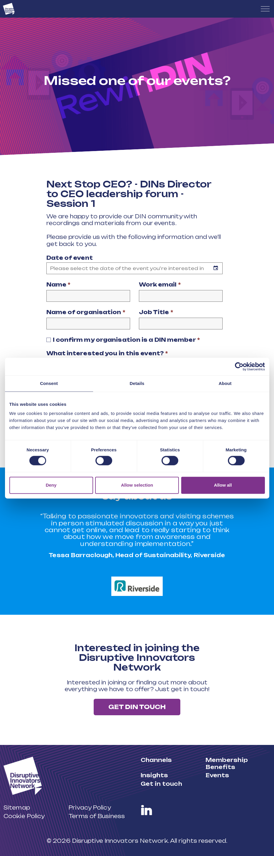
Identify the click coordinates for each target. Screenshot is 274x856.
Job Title (156, 312)
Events (217, 775)
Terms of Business (96, 816)
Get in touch (161, 783)
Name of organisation (85, 312)
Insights (154, 775)
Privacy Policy (89, 807)
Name (58, 284)
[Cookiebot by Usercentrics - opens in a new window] (239, 366)
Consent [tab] (49, 383)
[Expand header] (265, 9)
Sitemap (17, 807)
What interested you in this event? (107, 353)
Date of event (69, 257)
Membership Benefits (227, 763)
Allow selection (137, 485)
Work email (160, 284)
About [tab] (225, 383)
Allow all (223, 485)
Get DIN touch (137, 707)
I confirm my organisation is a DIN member (126, 339)
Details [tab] (137, 383)
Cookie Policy (24, 816)
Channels (156, 760)
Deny (51, 485)
